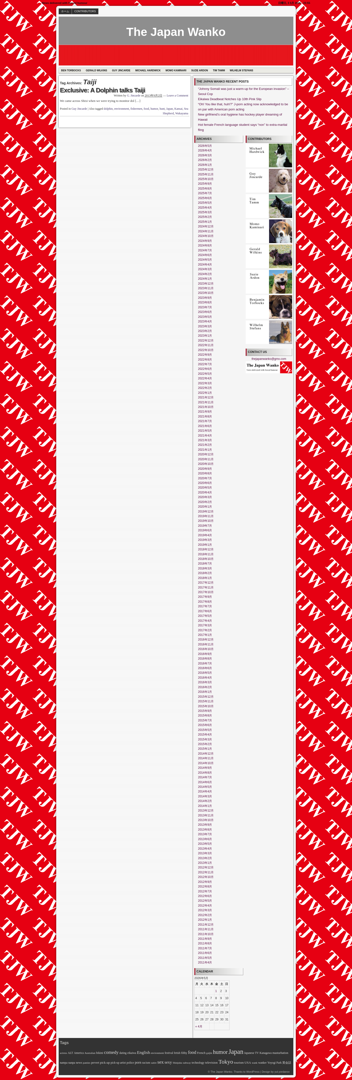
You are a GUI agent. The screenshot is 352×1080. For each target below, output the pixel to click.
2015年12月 (206, 696)
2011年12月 (206, 924)
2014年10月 (206, 763)
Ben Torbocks (71, 70)
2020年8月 (205, 473)
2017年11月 (206, 587)
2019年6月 (205, 530)
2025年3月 (205, 212)
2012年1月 (205, 919)
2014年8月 (205, 772)
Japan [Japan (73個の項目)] (236, 1051)
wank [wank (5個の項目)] (254, 1062)
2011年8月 (205, 943)
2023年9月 (205, 297)
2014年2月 (205, 801)
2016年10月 (206, 649)
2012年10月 (206, 877)
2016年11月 (206, 644)
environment (121, 108)
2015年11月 (206, 701)
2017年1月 (205, 635)
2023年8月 (205, 302)
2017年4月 (205, 620)
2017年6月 (205, 611)
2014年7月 (205, 777)
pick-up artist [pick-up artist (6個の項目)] (118, 1062)
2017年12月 (206, 582)
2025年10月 (206, 179)
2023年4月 (205, 321)
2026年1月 (205, 165)
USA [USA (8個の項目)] (247, 1062)
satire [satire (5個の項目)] (153, 1062)
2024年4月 (205, 264)
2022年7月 (205, 364)
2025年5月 (205, 202)
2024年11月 (206, 231)
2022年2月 (205, 388)
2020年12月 (206, 454)
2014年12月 (206, 753)
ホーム (65, 11)
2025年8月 (205, 188)
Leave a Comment (177, 95)
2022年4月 (205, 378)
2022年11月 (206, 345)
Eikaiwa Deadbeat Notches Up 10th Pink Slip (229, 99)
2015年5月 (205, 730)
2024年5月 (205, 259)
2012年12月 (206, 867)
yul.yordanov (282, 1071)
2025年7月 (205, 193)
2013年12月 (206, 810)
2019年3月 (205, 540)
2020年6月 (205, 483)
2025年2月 (205, 217)
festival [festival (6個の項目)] (169, 1053)
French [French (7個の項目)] (201, 1053)
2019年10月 (206, 521)
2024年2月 (205, 274)
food (146, 108)
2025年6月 (205, 198)
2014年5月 (205, 787)
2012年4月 (205, 905)
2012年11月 (206, 872)
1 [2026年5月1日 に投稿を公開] (216, 991)
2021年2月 (205, 445)
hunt (162, 108)
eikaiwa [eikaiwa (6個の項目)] (131, 1053)
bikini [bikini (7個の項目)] (99, 1053)
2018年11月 (206, 554)
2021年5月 (205, 430)
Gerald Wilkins (96, 70)
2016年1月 (205, 692)
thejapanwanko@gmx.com (269, 359)
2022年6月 (205, 369)
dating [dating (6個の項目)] (122, 1053)
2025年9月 (205, 183)
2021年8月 (205, 416)
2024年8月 (205, 245)
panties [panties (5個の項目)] (86, 1062)
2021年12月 (206, 397)
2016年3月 (205, 682)
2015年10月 (206, 706)
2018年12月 (206, 549)
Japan (169, 108)
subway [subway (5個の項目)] (187, 1062)
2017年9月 (205, 597)
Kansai (178, 108)
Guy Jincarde (121, 70)
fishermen (136, 108)
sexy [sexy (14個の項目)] (168, 1062)
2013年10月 (206, 820)
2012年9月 (205, 882)
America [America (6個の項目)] (79, 1053)
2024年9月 (205, 241)
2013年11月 (206, 815)
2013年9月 (205, 824)
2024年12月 (206, 226)
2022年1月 (205, 393)
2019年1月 (205, 544)
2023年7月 (205, 307)
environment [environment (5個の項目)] (157, 1053)
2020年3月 (205, 497)
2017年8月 (205, 601)
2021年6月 (205, 426)
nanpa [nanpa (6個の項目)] (71, 1062)
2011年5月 (205, 958)
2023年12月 (206, 283)
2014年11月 (206, 758)
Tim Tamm (219, 70)
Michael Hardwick (148, 70)
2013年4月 (205, 848)
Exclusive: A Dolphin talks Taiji (102, 90)
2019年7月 (205, 525)
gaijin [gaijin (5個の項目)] (209, 1053)
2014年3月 (205, 796)
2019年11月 (206, 516)
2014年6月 (205, 782)
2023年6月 (205, 312)
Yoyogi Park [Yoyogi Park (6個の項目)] (274, 1062)
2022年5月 (205, 373)
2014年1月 (205, 806)
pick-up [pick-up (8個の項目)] (105, 1062)
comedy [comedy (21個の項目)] (111, 1052)
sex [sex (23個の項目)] (160, 1062)
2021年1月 (205, 449)
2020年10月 (206, 464)
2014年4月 (205, 791)
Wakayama (181, 113)
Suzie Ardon (199, 70)
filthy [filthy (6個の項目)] (184, 1053)
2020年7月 (205, 478)
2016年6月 (205, 668)
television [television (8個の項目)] (211, 1062)
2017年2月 (205, 630)
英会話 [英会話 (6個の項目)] (286, 1062)
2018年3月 (205, 568)
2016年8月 (205, 658)
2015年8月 (205, 715)
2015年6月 (205, 725)
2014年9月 (205, 768)
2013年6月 (205, 839)
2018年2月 (205, 573)
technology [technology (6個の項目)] (198, 1062)
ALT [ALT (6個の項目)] (70, 1053)
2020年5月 (205, 487)
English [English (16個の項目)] (143, 1052)
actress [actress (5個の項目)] (63, 1053)
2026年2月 (205, 160)
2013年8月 (205, 829)
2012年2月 (205, 915)
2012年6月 (205, 896)
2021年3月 (205, 440)
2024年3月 (205, 269)
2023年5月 (205, 317)
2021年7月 (205, 421)
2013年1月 (205, 863)
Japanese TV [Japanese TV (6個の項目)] (251, 1053)
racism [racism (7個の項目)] (146, 1062)
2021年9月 (205, 411)
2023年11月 (206, 288)
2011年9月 (205, 939)
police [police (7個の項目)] (130, 1062)
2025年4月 (205, 207)
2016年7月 (205, 663)
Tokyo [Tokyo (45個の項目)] (226, 1062)
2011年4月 (205, 962)
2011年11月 (206, 929)
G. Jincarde (133, 95)
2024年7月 (205, 250)
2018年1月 (205, 578)
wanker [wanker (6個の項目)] (262, 1062)
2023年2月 (205, 331)
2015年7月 (205, 720)
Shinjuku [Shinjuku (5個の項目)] (177, 1062)
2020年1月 (205, 506)
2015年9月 (205, 711)
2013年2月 (205, 858)
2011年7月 (205, 948)
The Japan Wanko (176, 31)
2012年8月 (205, 886)
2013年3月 (205, 853)
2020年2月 (205, 502)
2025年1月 (205, 222)
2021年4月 (205, 435)
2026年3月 (205, 155)
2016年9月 (205, 654)
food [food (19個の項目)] (192, 1052)
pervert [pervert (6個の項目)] (95, 1062)
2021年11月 (206, 402)
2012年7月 (205, 891)
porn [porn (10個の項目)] (138, 1062)
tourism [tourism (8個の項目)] (239, 1062)
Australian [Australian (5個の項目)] (90, 1053)
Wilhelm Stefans (241, 70)
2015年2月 (205, 744)
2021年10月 (206, 407)
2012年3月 (205, 910)
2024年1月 (205, 278)
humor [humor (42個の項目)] (220, 1052)
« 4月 (198, 1026)
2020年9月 (205, 468)
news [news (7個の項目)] (79, 1062)
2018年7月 (205, 563)
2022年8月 (205, 359)
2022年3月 (205, 383)
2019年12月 (206, 511)
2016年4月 (205, 677)
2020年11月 (206, 459)
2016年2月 (205, 687)
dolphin (108, 108)
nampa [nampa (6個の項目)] (63, 1062)
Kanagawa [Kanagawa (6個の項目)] (266, 1053)
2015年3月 (205, 739)
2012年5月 (205, 900)
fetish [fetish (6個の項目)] (177, 1053)
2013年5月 (205, 843)
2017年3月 (205, 625)
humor (154, 108)
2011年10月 (206, 934)
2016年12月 (206, 639)
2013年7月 (205, 834)
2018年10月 (206, 559)
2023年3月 (205, 326)
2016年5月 (205, 672)
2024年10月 (206, 236)
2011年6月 (205, 953)
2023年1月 (205, 335)
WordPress (252, 1071)
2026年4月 (205, 150)
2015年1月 (205, 748)
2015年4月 (205, 734)
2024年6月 (205, 255)
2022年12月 (206, 340)
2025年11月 (206, 174)
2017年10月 (206, 592)
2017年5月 (205, 616)
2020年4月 (205, 492)
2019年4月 (205, 535)
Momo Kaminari (175, 70)
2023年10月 (206, 293)
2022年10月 (206, 350)
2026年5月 (205, 146)
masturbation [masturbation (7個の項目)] (280, 1053)
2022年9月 (205, 354)
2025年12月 (206, 169)
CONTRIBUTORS (85, 11)
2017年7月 (205, 606)
